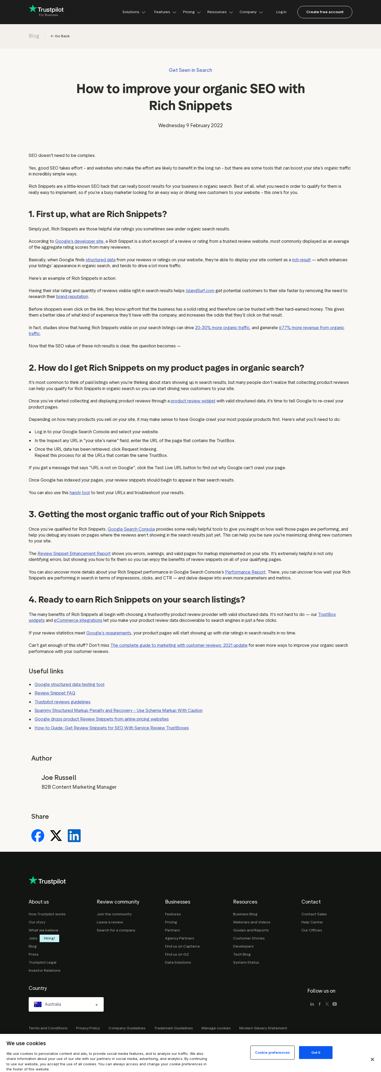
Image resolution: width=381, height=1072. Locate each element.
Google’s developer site (79, 241)
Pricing (192, 12)
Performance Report (245, 572)
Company (251, 12)
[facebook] (319, 1004)
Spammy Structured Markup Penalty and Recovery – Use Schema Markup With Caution (119, 710)
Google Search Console (131, 529)
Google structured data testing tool (69, 684)
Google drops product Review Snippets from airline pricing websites (102, 719)
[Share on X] (56, 836)
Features (165, 12)
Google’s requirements (108, 633)
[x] (327, 1004)
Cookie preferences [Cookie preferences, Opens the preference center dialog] (272, 1061)
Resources (220, 12)
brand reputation (72, 296)
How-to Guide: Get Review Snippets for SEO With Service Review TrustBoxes (112, 727)
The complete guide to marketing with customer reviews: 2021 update (179, 645)
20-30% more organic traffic (222, 327)
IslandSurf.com (200, 290)
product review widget (193, 400)
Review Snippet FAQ (55, 693)
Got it (315, 1061)
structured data (100, 259)
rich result (301, 259)
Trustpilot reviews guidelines (63, 701)
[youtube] (334, 1004)
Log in (281, 12)
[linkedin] (312, 1004)
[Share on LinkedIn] (74, 836)
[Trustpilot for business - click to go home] (46, 12)
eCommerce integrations (78, 620)
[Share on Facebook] (37, 836)
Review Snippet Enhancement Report (74, 553)
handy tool (80, 492)
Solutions (134, 12)
